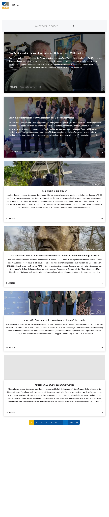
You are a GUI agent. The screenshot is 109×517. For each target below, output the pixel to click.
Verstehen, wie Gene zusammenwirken (54, 384)
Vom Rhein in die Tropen (54, 190)
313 (71, 422)
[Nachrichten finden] (54, 26)
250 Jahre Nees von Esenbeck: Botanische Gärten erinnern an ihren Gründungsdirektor (54, 255)
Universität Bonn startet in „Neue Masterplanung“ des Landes (54, 320)
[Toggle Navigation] (103, 5)
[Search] (74, 26)
